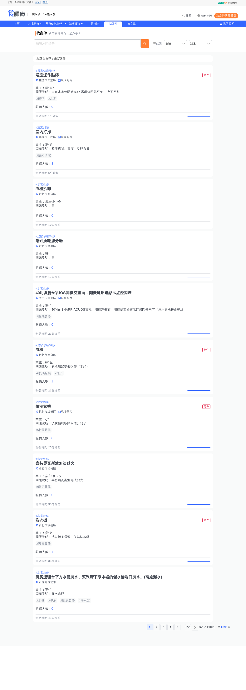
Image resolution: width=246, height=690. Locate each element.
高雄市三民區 (48, 141)
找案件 (113, 23)
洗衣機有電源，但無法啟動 (72, 572)
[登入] (38, 2)
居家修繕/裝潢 (54, 23)
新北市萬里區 (48, 259)
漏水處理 (59, 633)
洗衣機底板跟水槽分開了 (70, 450)
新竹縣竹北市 (48, 622)
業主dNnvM (54, 210)
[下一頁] (195, 671)
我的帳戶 (229, 23)
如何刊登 (207, 15)
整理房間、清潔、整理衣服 (72, 153)
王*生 (50, 323)
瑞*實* (50, 88)
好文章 (132, 23)
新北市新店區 (48, 202)
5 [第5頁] (177, 671)
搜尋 (189, 15)
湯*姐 (50, 149)
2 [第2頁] (156, 671)
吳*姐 (50, 568)
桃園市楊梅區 (48, 499)
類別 (193, 43)
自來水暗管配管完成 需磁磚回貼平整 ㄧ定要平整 (87, 92)
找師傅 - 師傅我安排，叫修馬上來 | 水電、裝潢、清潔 (16, 13)
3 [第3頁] (163, 671)
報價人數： (45, 107)
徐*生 (50, 384)
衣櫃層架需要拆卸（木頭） (72, 388)
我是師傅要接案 (226, 15)
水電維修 (33, 23)
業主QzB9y (54, 507)
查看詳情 (197, 118)
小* (48, 446)
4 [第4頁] (170, 671)
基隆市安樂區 (48, 80)
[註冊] (45, 2)
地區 (168, 43)
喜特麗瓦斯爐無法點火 (68, 511)
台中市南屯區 (48, 315)
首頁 (17, 23)
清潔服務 (74, 23)
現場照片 (68, 80)
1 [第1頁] (149, 671)
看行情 (95, 23)
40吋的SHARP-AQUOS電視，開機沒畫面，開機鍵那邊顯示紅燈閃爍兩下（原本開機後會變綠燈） (122, 327)
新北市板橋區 (48, 438)
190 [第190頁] (188, 671)
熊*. (49, 267)
